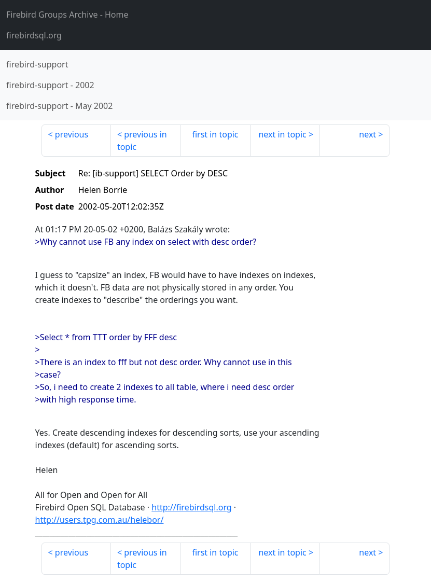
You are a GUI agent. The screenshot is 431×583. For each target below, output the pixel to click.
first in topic (215, 134)
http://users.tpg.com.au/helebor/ (99, 519)
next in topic (282, 134)
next (367, 134)
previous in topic (142, 140)
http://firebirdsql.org (191, 507)
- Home (67, 14)
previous (71, 134)
